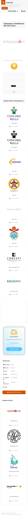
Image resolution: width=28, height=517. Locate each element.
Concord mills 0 (14, 147)
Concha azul (14, 243)
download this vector (14, 392)
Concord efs (14, 171)
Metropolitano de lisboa (14, 471)
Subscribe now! (14, 349)
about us (3, 514)
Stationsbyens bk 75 (14, 446)
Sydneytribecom (14, 420)
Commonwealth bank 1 (14, 496)
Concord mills (14, 123)
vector (9, 2)
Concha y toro (14, 219)
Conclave (14, 195)
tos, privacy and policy (17, 514)
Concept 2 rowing (14, 291)
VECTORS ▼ (13, 11)
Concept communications (14, 267)
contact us (8, 514)
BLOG (23, 11)
